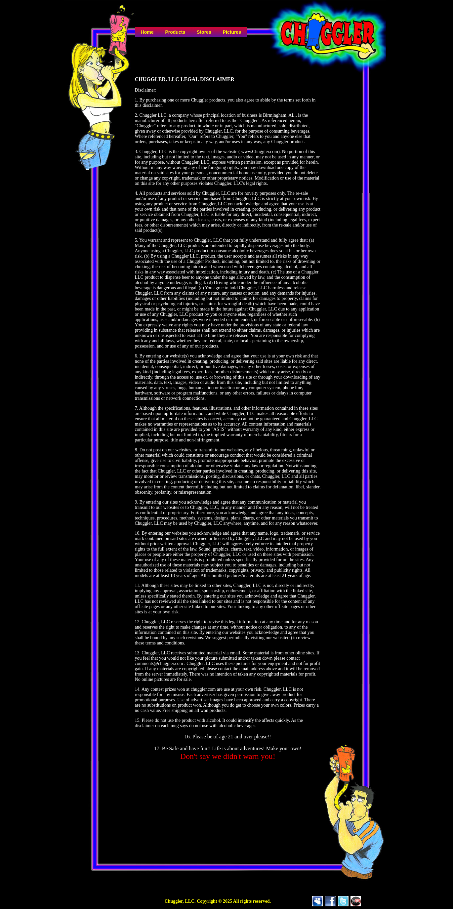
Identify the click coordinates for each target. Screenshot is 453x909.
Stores (204, 32)
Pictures (232, 32)
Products (175, 32)
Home (147, 32)
